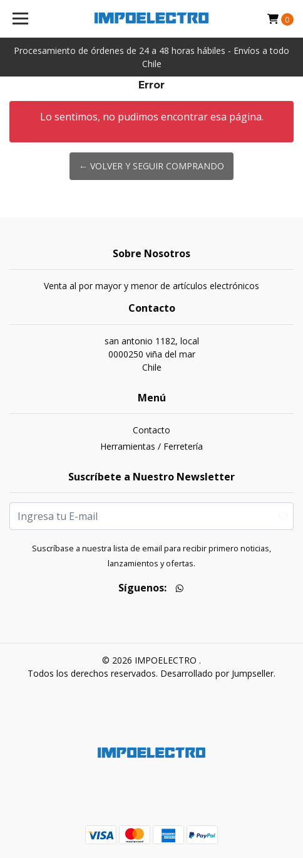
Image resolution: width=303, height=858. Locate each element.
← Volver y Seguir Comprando (151, 166)
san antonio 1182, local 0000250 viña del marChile (152, 354)
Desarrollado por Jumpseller (217, 673)
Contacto (151, 430)
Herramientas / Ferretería (151, 446)
